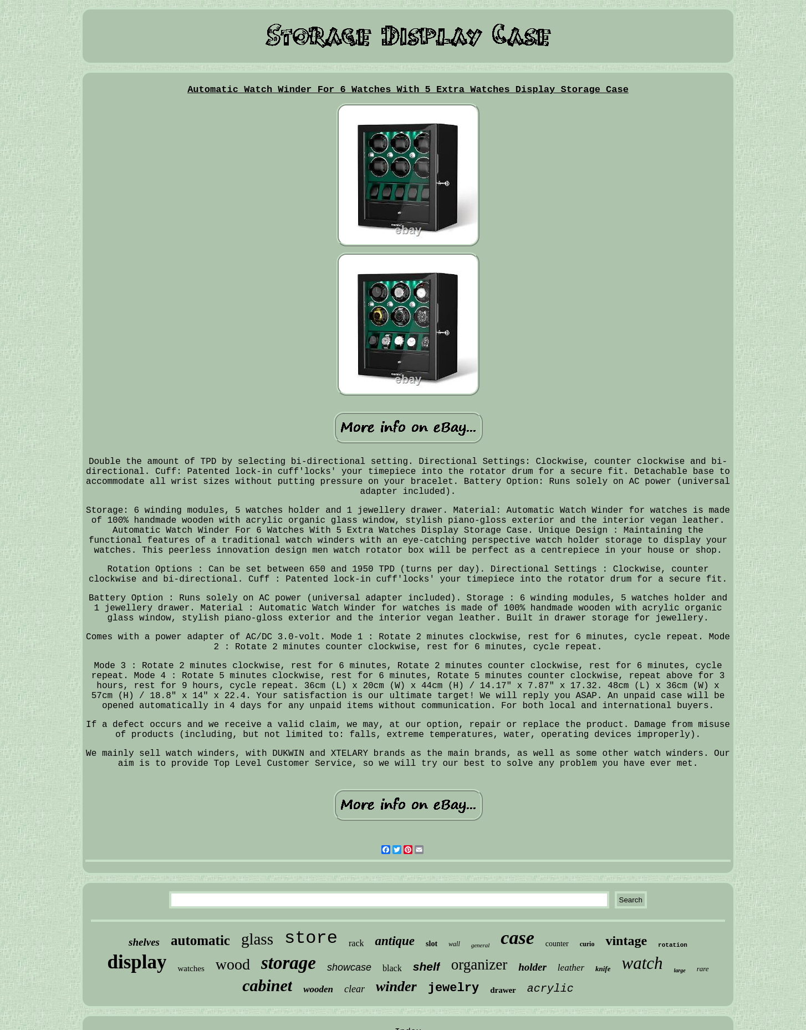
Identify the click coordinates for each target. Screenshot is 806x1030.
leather (571, 967)
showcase (349, 967)
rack (356, 943)
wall (454, 944)
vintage (626, 940)
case (517, 937)
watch (641, 963)
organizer (479, 964)
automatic (200, 940)
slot (431, 944)
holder (532, 967)
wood (233, 964)
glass (257, 939)
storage (288, 963)
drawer (503, 990)
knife (602, 969)
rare (703, 969)
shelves (144, 942)
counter (557, 944)
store (311, 938)
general (480, 945)
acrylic (550, 988)
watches (190, 968)
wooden (318, 989)
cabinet (267, 985)
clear (354, 988)
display (136, 962)
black (392, 968)
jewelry (453, 988)
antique (395, 941)
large (680, 970)
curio (587, 944)
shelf (426, 966)
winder (396, 986)
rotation (672, 945)
